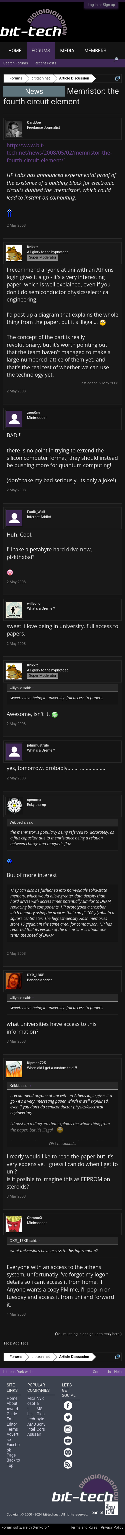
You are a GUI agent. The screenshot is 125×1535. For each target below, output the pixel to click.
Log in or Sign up (101, 5)
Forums (41, 50)
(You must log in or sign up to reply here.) (88, 1334)
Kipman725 (36, 1063)
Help (118, 1372)
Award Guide (12, 1411)
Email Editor (12, 1421)
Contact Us (102, 1372)
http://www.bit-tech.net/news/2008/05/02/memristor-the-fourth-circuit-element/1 (59, 153)
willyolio (34, 603)
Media (67, 50)
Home (15, 50)
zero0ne (33, 412)
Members (95, 50)
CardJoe (34, 122)
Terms (12, 1429)
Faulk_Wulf (36, 512)
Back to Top (13, 1463)
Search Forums (15, 63)
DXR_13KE (35, 975)
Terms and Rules (84, 1527)
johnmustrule (38, 745)
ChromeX (34, 1218)
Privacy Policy (112, 1527)
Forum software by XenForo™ (25, 1527)
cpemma (34, 800)
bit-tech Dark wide (18, 1372)
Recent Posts (45, 63)
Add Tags (20, 1343)
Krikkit (32, 247)
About (12, 1403)
